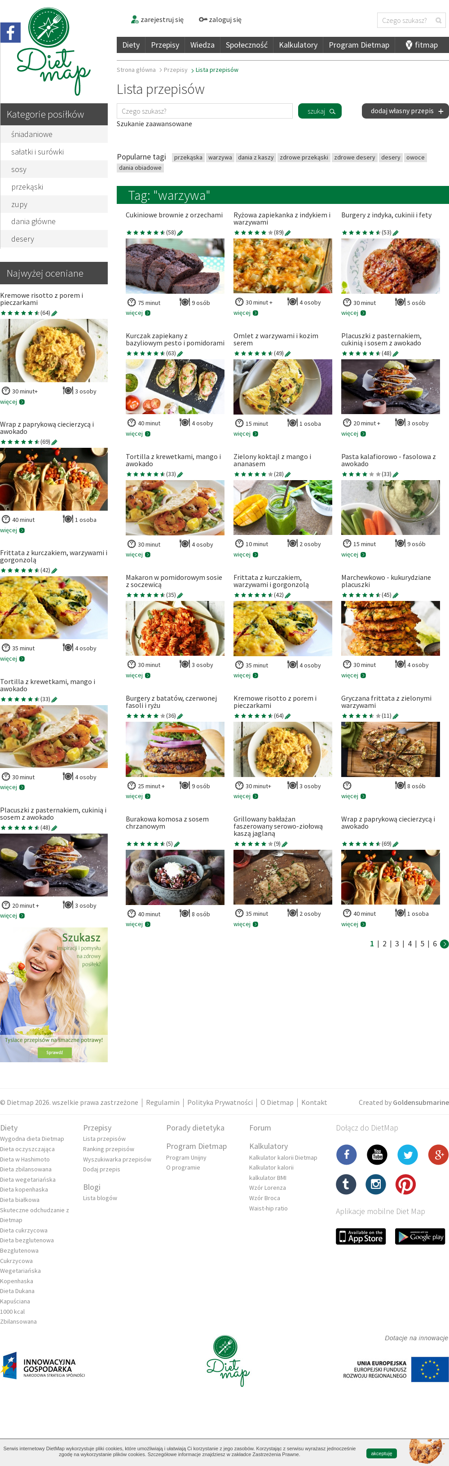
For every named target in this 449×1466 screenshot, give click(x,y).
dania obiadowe (140, 167)
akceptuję (381, 1453)
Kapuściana (15, 1301)
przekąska (188, 157)
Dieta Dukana (17, 1291)
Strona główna (136, 70)
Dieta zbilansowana (26, 1169)
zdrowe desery (354, 157)
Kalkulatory (298, 45)
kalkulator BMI (267, 1178)
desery (22, 239)
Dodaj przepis (101, 1169)
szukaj (316, 110)
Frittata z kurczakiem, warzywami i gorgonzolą (53, 556)
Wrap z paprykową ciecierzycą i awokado (47, 428)
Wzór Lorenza (267, 1187)
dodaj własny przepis (408, 110)
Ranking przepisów (108, 1149)
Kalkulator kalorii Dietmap (283, 1157)
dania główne (33, 221)
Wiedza (202, 45)
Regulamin (163, 1102)
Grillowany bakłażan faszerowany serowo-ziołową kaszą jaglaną (278, 826)
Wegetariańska (20, 1271)
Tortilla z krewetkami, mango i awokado (47, 685)
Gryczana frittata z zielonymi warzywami (386, 702)
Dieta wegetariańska (28, 1179)
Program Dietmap (359, 45)
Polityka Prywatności (220, 1102)
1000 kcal (12, 1311)
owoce (415, 157)
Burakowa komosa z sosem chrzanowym (167, 822)
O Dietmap (277, 1102)
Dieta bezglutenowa (27, 1240)
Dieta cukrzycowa (24, 1230)
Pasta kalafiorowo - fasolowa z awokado (388, 460)
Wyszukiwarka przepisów (117, 1159)
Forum (260, 1127)
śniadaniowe (32, 134)
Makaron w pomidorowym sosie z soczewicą (174, 581)
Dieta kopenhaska (24, 1189)
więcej (13, 401)
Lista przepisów (104, 1139)
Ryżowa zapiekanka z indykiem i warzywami (281, 218)
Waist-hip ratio (268, 1208)
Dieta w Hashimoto (25, 1159)
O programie (183, 1167)
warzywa (220, 157)
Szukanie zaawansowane (154, 123)
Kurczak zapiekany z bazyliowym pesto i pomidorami (175, 339)
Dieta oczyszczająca (27, 1149)
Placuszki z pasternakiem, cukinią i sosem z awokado (53, 813)
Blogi (92, 1187)
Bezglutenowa (19, 1250)
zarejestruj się (157, 19)
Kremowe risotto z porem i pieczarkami (41, 299)
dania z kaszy (256, 157)
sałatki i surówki (37, 151)
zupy (19, 204)
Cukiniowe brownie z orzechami (174, 215)
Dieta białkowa (20, 1200)
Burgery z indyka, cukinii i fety (386, 215)
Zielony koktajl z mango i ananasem (272, 460)
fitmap (426, 45)
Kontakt (314, 1102)
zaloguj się (220, 19)
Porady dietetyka (195, 1127)
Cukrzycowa (16, 1261)
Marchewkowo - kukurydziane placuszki (386, 581)
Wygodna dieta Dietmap (32, 1139)
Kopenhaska (16, 1281)
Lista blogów (100, 1198)
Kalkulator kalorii (271, 1167)
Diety (131, 45)
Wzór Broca (264, 1198)
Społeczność (247, 45)
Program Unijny (186, 1157)
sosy (18, 169)
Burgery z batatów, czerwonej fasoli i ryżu (171, 702)
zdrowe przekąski (304, 157)
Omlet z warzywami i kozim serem (275, 339)
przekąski (27, 186)
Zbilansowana (18, 1321)
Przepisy (165, 45)
